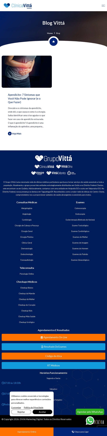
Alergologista (26, 208)
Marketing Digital (34, 419)
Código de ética (53, 356)
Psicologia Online (27, 274)
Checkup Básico (26, 288)
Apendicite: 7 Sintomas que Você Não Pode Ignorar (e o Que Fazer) (24, 98)
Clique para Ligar (80, 432)
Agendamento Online (26, 432)
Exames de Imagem (80, 243)
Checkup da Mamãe (27, 293)
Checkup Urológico (27, 322)
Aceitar (42, 411)
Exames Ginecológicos (80, 260)
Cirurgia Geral (26, 231)
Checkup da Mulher (27, 299)
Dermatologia (26, 248)
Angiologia (26, 214)
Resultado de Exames (53, 346)
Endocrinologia (27, 254)
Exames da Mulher (80, 237)
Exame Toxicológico (80, 225)
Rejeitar (21, 411)
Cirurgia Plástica (26, 237)
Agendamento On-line (54, 337)
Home (50, 33)
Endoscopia (80, 214)
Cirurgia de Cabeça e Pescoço (27, 225)
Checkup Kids (26, 311)
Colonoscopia (80, 208)
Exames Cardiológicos (80, 231)
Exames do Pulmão (80, 254)
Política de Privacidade (33, 407)
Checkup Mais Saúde (26, 316)
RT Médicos (53, 365)
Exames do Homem (80, 248)
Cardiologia (26, 220)
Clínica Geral (27, 243)
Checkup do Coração (26, 305)
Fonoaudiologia (26, 260)
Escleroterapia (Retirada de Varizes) (80, 220)
